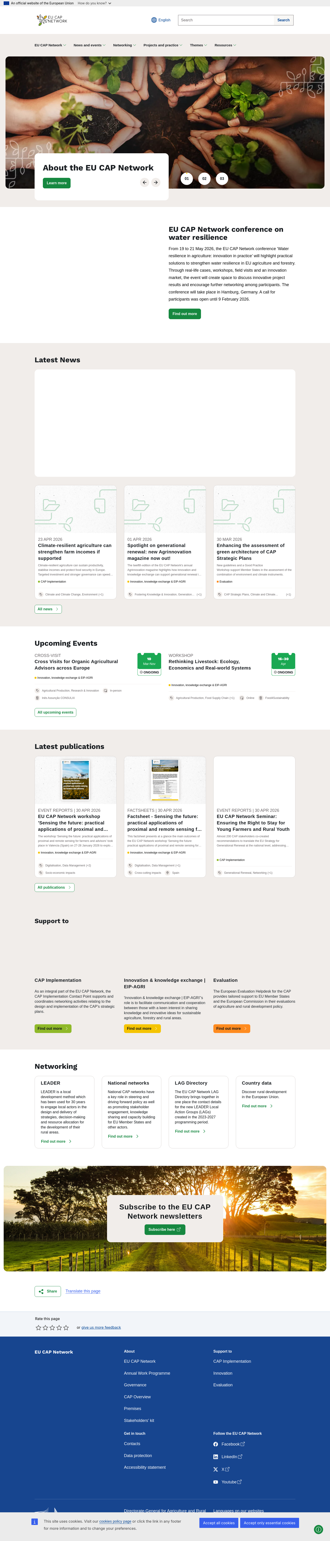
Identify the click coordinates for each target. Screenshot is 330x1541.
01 (187, 179)
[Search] (226, 20)
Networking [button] (122, 45)
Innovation (222, 1355)
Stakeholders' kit (139, 1403)
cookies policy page (115, 1521)
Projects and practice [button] (161, 45)
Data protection (138, 1438)
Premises (132, 1391)
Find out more (185, 314)
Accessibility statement (145, 1450)
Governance (135, 1367)
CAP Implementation (232, 1344)
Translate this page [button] (83, 1273)
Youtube (227, 1465)
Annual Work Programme (147, 1355)
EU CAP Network (140, 1344)
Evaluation (223, 1367)
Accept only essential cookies (269, 1523)
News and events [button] (88, 45)
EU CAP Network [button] (48, 45)
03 (222, 179)
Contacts (132, 1426)
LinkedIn (228, 1439)
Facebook (229, 1427)
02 (204, 179)
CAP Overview (137, 1379)
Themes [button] (196, 45)
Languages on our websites (238, 1493)
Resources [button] (223, 45)
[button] (57, 183)
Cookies (220, 1505)
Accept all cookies (219, 1523)
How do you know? (94, 3)
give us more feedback (101, 1309)
